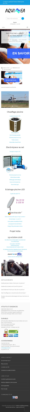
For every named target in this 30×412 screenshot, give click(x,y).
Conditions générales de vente (8, 379)
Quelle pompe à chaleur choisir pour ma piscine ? (13, 283)
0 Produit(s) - (15, 23)
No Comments (7, 69)
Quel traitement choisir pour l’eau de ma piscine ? (12, 289)
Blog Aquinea (4, 363)
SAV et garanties (5, 385)
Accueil (14, 39)
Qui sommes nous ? (5, 360)
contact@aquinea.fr (5, 347)
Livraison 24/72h (5, 367)
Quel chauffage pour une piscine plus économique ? (13, 292)
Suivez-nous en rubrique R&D (15, 256)
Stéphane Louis (16, 67)
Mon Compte (4, 388)
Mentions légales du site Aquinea (9, 382)
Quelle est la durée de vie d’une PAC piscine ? (11, 286)
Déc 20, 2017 (6, 67)
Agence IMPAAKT (20, 407)
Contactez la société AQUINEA (8, 370)
